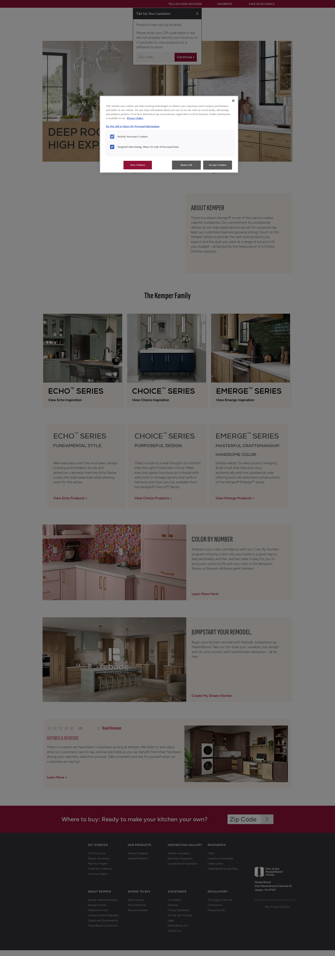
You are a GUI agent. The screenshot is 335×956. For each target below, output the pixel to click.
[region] (169, 134)
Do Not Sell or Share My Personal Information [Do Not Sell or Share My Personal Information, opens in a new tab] (132, 126)
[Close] (233, 100)
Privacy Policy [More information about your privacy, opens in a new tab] (135, 118)
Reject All (186, 165)
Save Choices (137, 165)
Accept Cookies (217, 165)
